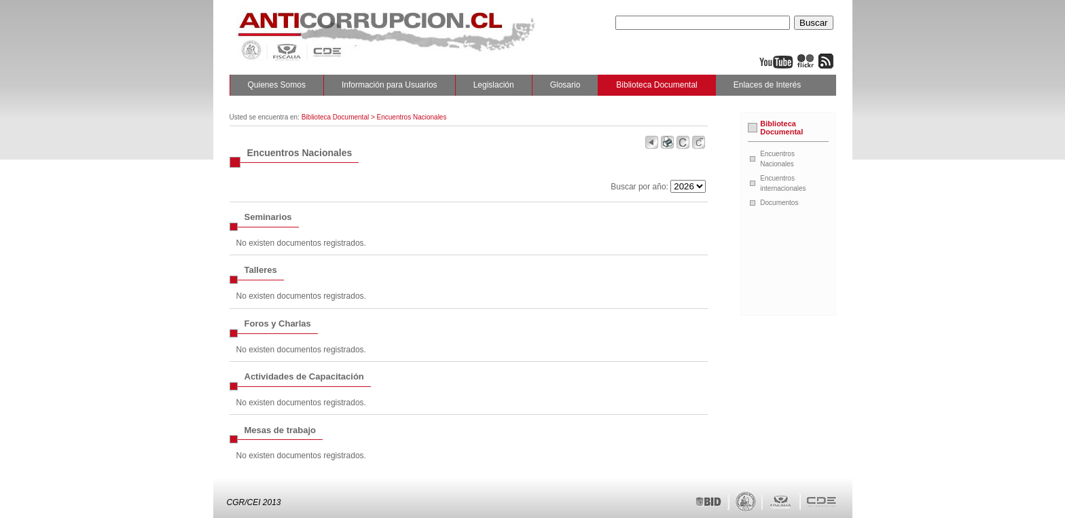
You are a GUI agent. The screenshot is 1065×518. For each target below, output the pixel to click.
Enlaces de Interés (767, 85)
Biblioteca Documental (656, 85)
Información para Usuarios (389, 85)
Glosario (565, 85)
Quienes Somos (277, 85)
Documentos (779, 202)
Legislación (493, 85)
